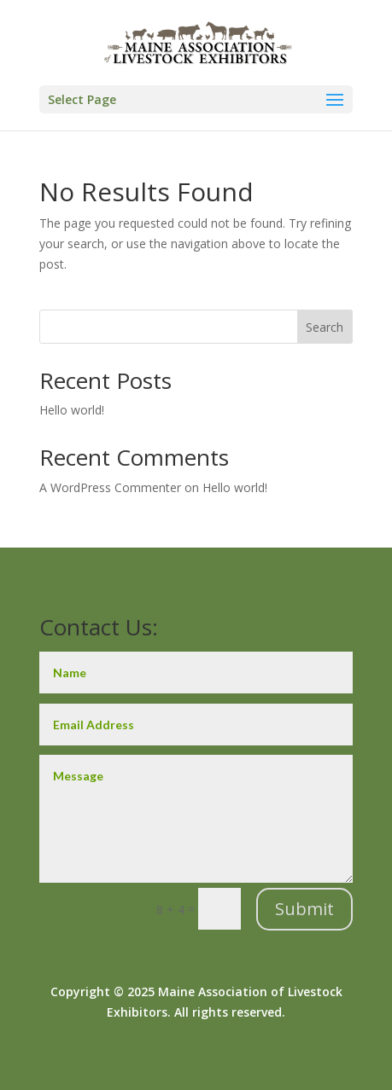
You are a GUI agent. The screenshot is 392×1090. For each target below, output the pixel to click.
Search (324, 327)
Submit (304, 908)
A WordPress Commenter (110, 487)
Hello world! (71, 410)
